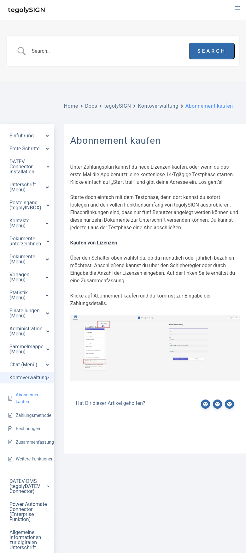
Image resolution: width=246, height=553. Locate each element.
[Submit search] (212, 51)
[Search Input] (108, 51)
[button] (238, 8)
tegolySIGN (117, 106)
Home (71, 106)
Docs (91, 106)
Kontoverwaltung (158, 106)
